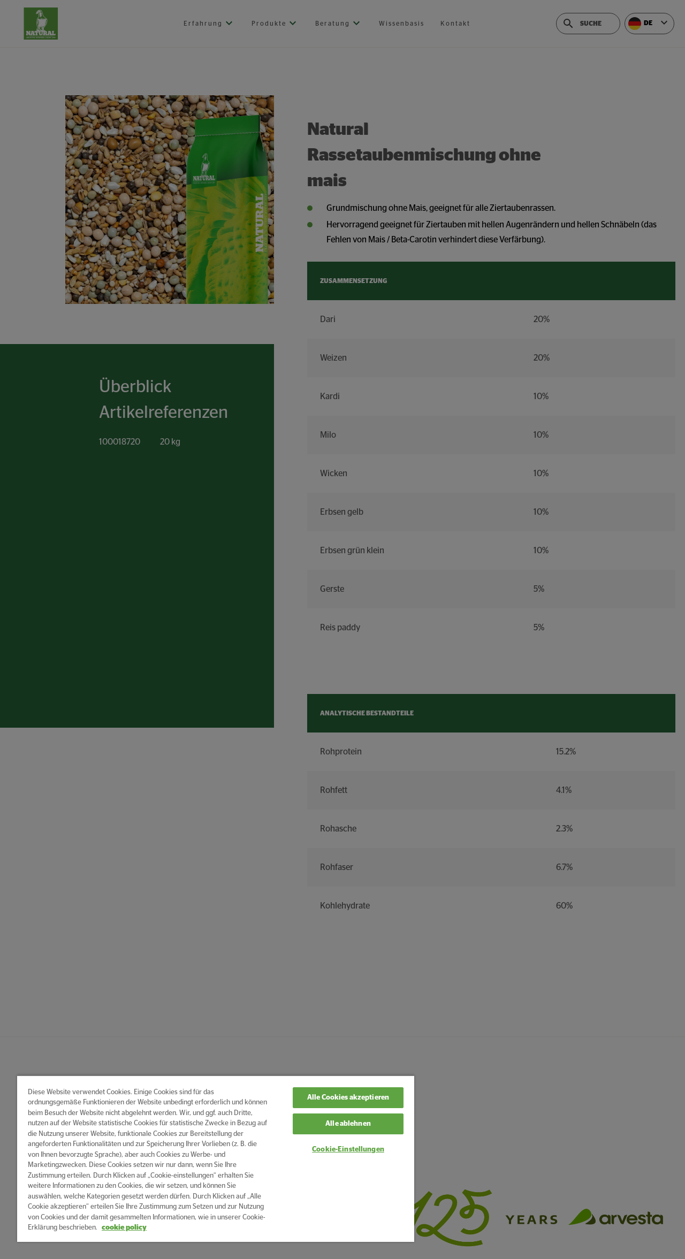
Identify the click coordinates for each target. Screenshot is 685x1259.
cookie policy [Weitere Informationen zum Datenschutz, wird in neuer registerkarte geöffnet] (124, 1227)
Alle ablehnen (348, 1123)
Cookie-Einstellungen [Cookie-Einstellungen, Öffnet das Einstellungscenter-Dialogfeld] (348, 1149)
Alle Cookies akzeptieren (348, 1097)
